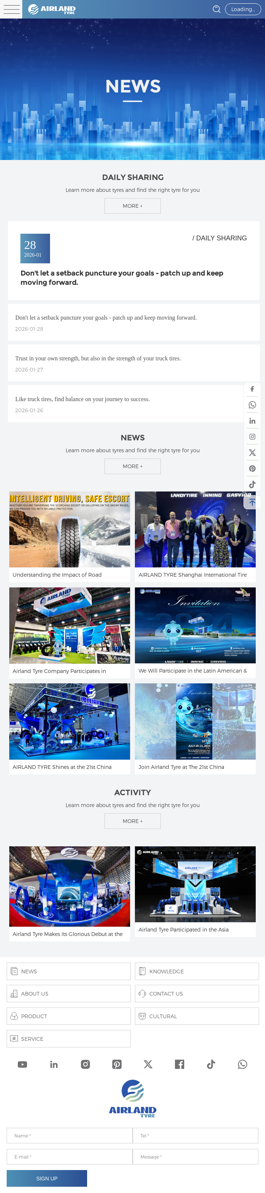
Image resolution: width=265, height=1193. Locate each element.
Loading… (243, 9)
